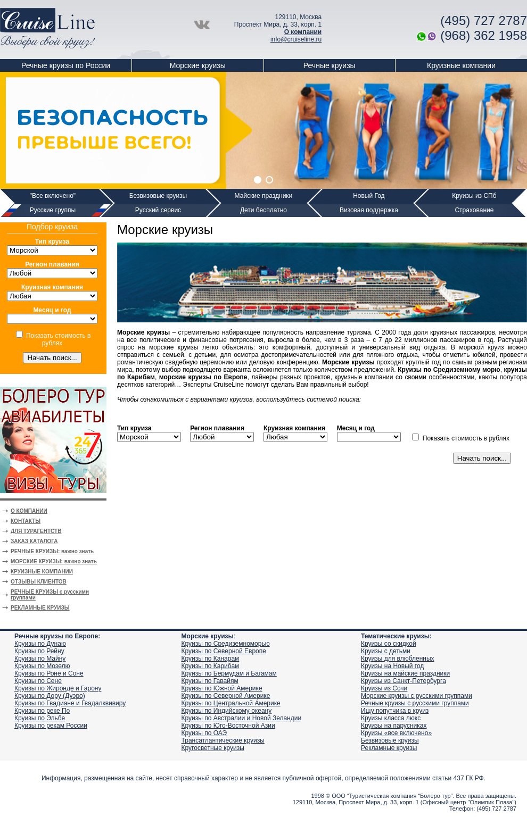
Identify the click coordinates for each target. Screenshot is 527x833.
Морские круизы (198, 65)
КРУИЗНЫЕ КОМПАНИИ (42, 571)
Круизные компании (461, 65)
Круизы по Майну (39, 658)
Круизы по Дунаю (40, 643)
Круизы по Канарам (211, 658)
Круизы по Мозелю (42, 666)
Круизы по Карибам (211, 666)
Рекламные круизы (389, 748)
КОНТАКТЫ (25, 521)
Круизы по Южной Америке (222, 688)
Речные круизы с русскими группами (415, 703)
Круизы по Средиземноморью (226, 643)
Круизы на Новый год (392, 666)
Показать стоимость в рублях (58, 339)
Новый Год (368, 195)
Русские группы (53, 210)
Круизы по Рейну (39, 651)
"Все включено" (53, 195)
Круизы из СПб (474, 195)
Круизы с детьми (385, 651)
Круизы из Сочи (384, 688)
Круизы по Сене (38, 681)
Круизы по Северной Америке (226, 695)
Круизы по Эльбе (39, 718)
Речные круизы (329, 65)
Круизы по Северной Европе (224, 651)
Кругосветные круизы (213, 748)
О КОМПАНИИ (29, 511)
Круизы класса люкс (391, 718)
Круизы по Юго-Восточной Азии (228, 725)
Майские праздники (264, 195)
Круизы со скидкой (388, 643)
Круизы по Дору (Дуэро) (49, 695)
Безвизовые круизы (158, 195)
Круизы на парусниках (393, 725)
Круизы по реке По (42, 710)
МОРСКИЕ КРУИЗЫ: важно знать (54, 561)
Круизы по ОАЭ (204, 733)
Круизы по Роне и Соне (49, 673)
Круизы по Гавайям (210, 681)
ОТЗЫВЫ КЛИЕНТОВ (39, 582)
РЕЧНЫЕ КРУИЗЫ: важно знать (52, 551)
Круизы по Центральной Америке (231, 703)
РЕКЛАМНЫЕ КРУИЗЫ (40, 608)
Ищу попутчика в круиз (395, 710)
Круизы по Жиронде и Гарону (57, 688)
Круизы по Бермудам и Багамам (229, 673)
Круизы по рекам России (50, 725)
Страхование (474, 210)
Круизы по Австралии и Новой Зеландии (242, 718)
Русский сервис (158, 210)
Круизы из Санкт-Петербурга (403, 681)
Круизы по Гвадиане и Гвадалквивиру (70, 703)
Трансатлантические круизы (223, 740)
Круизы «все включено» (396, 733)
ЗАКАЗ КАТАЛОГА (34, 541)
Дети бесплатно (263, 210)
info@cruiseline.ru (296, 39)
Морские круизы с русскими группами (416, 695)
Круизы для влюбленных (397, 658)
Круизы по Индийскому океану (227, 710)
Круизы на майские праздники (405, 673)
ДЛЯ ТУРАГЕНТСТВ (36, 531)
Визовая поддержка (369, 210)
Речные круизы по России (65, 65)
